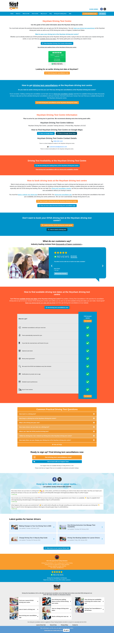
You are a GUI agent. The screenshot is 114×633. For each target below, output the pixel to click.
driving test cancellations (45, 85)
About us (18, 13)
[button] (51, 266)
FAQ (50, 13)
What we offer (26, 13)
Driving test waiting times (60, 13)
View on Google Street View (66, 133)
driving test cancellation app (63, 194)
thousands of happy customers (69, 244)
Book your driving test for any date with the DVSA (40, 303)
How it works (35, 13)
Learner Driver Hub (41, 625)
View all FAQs (57, 444)
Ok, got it (66, 630)
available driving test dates (48, 39)
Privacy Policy (64, 625)
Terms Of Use (53, 625)
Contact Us (75, 625)
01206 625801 (93, 9)
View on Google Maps (45, 133)
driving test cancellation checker (63, 94)
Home (12, 13)
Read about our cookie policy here (53, 630)
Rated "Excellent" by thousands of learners (60, 594)
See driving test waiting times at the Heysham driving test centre (57, 47)
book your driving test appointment (84, 28)
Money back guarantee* (28, 358)
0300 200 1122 (58, 141)
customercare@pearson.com (58, 146)
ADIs (70, 13)
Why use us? (44, 13)
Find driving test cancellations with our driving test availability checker (57, 169)
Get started (87, 321)
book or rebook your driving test (27, 194)
